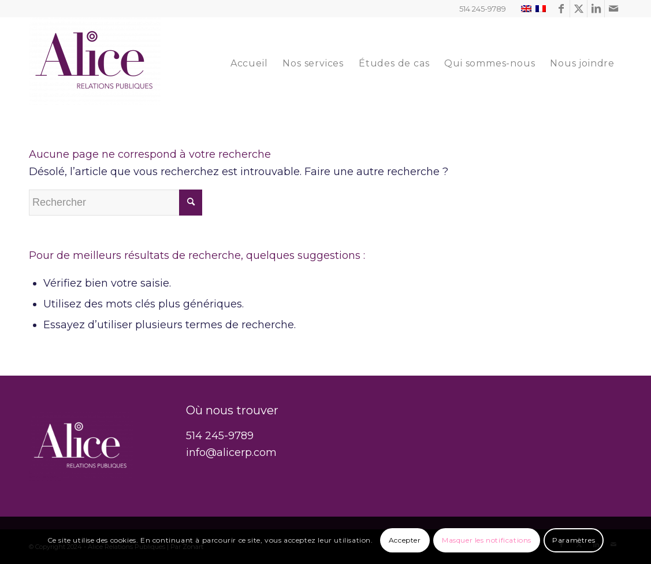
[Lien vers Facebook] (561, 8)
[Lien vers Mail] (613, 8)
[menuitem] (249, 63)
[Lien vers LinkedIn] (595, 8)
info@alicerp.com (231, 452)
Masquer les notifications (486, 540)
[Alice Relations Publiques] (95, 63)
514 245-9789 (220, 435)
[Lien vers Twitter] (578, 8)
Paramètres (573, 540)
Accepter (405, 540)
